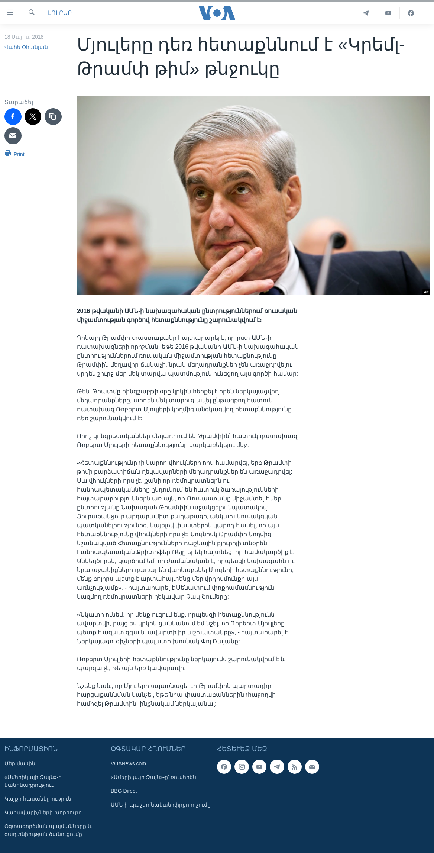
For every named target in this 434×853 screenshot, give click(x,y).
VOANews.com (128, 763)
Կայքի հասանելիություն (37, 799)
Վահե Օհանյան (26, 47)
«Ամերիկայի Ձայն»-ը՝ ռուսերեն (153, 777)
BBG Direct (124, 791)
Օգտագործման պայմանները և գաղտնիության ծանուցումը (48, 830)
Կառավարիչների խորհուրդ (43, 812)
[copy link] (53, 116)
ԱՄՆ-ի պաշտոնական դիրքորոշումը (161, 805)
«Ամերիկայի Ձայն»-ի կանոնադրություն (33, 781)
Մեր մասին (19, 763)
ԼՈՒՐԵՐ (60, 13)
